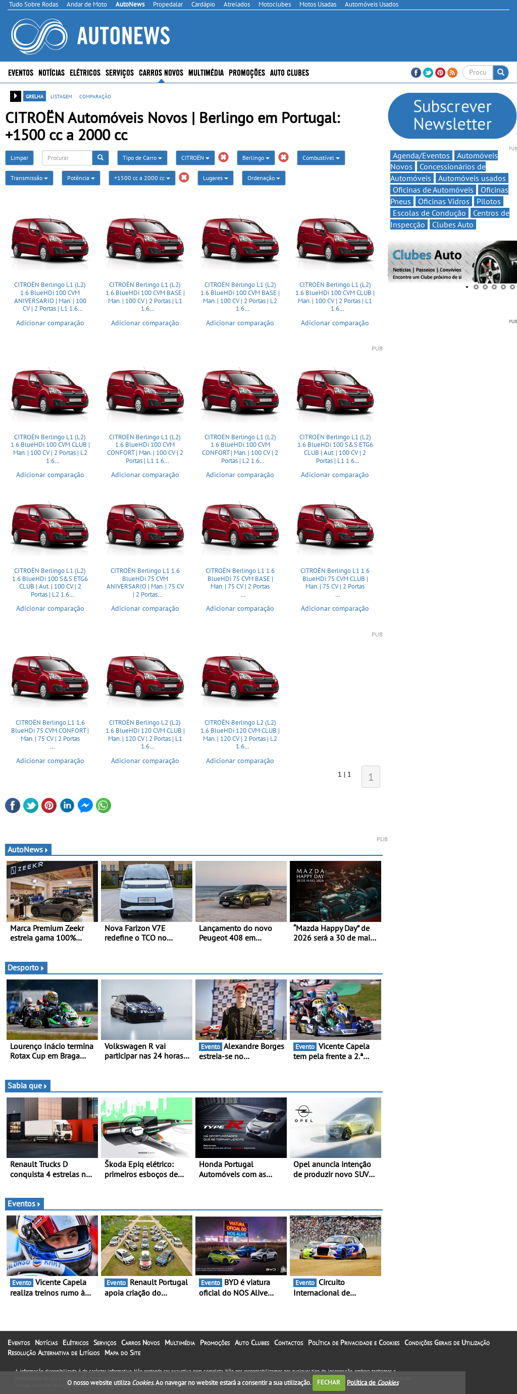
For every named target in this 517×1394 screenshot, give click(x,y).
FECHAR (328, 1382)
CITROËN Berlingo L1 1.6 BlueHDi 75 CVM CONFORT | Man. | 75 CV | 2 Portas (50, 730)
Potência (81, 178)
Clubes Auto (453, 224)
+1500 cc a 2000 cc (142, 178)
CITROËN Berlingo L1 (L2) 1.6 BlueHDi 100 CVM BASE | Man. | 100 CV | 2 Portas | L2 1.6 (240, 296)
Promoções (247, 72)
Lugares (215, 178)
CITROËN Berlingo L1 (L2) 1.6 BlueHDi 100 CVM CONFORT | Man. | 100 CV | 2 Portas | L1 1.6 (145, 449)
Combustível (321, 157)
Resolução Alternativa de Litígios (53, 1352)
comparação (95, 95)
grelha (34, 95)
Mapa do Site (122, 1352)
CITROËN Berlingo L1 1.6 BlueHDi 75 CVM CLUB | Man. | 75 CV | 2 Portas (335, 578)
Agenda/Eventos (421, 155)
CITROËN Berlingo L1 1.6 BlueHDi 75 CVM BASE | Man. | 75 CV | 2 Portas (240, 578)
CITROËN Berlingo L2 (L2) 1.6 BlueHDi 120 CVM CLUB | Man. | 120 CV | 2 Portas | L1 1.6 (145, 734)
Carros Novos (161, 72)
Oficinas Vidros (444, 201)
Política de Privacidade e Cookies (353, 1342)
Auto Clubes (289, 72)
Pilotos (489, 201)
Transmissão (29, 178)
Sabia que (28, 1085)
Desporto (26, 967)
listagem (61, 95)
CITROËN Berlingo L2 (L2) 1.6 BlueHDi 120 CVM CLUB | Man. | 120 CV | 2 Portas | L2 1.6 (240, 734)
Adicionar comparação (50, 322)
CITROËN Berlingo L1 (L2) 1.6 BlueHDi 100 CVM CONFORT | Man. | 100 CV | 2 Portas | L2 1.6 (240, 449)
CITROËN (195, 157)
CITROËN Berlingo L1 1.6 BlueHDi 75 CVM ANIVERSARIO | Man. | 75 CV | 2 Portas (145, 582)
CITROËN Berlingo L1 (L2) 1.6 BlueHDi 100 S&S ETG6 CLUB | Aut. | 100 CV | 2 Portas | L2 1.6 (50, 582)
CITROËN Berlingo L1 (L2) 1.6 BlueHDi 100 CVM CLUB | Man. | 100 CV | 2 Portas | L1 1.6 (335, 296)
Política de (372, 1382)
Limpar (19, 157)
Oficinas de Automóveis (433, 190)
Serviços (120, 72)
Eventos (20, 72)
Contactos (288, 1342)
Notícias (51, 72)
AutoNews (28, 849)
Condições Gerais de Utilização (447, 1342)
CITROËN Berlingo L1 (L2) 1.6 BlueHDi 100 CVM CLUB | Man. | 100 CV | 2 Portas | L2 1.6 (50, 449)
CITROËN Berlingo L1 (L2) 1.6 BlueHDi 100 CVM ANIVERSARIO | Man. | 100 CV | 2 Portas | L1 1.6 (50, 296)
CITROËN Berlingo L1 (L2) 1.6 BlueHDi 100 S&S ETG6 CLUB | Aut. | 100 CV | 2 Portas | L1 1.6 (335, 449)
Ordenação (263, 178)
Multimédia (206, 72)
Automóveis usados (472, 178)
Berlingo (256, 157)
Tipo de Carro (142, 157)
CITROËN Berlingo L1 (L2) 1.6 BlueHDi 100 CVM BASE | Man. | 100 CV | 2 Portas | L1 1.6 (145, 296)
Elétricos (85, 72)
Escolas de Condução (429, 213)
